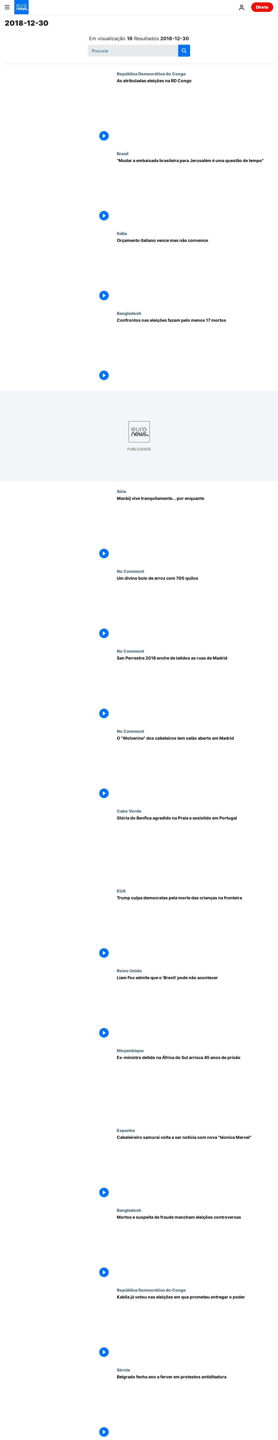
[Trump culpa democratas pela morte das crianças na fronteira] (195, 928)
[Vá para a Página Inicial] (21, 7)
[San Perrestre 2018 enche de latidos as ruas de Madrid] (195, 688)
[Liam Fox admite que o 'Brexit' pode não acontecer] (195, 1008)
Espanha (126, 1130)
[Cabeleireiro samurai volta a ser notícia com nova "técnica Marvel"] (195, 1167)
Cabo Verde (129, 810)
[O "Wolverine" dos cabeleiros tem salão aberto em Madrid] (195, 768)
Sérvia (123, 1369)
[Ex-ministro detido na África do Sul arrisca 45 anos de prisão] (195, 1088)
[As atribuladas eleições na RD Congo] (195, 111)
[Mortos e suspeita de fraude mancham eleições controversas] (195, 1247)
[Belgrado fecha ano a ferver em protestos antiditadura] (195, 1407)
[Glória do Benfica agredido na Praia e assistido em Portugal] (195, 848)
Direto (262, 7)
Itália (122, 233)
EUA (121, 890)
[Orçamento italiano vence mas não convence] (195, 271)
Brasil (122, 153)
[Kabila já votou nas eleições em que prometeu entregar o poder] (195, 1327)
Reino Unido (129, 970)
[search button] (184, 51)
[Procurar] (139, 51)
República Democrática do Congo (151, 73)
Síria (121, 491)
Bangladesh (129, 313)
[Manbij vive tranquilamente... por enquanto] (195, 529)
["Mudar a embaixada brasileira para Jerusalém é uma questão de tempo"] (195, 191)
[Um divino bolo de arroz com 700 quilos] (195, 608)
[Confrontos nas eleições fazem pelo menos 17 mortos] (195, 350)
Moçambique (130, 1050)
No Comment (130, 571)
